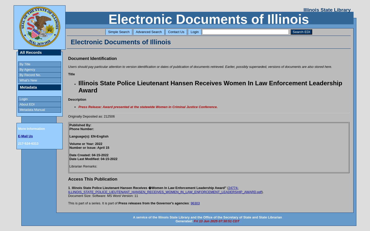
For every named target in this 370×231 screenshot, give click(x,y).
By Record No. (30, 75)
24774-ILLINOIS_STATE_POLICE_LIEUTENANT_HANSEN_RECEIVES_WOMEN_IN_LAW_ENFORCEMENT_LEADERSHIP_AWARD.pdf (165, 190)
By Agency (27, 69)
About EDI (27, 104)
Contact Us (176, 32)
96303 (195, 203)
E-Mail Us (25, 136)
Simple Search (119, 32)
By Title (25, 64)
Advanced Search (149, 32)
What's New (28, 80)
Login (195, 32)
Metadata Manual (32, 110)
